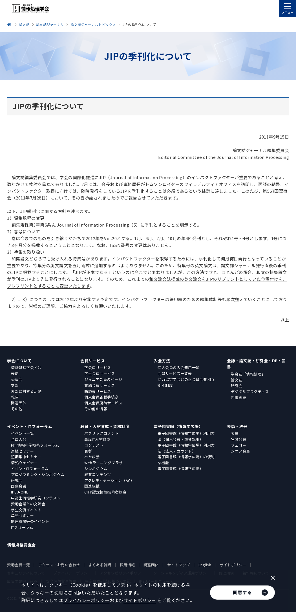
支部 (15, 385)
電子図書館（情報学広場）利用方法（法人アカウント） (186, 448)
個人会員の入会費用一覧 (179, 367)
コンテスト (93, 445)
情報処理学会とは (26, 367)
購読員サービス (97, 391)
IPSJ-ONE (19, 492)
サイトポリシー (233, 564)
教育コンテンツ (97, 474)
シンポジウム (95, 468)
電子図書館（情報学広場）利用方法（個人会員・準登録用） (186, 436)
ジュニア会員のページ (103, 379)
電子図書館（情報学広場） (178, 426)
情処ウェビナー (24, 462)
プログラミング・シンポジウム (37, 474)
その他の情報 (95, 408)
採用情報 (127, 564)
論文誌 (236, 380)
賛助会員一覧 (18, 564)
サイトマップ (178, 564)
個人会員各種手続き (101, 397)
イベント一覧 (22, 433)
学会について (19, 360)
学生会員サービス (99, 373)
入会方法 (162, 360)
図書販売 (238, 397)
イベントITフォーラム (29, 468)
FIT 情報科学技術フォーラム (35, 445)
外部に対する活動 (26, 391)
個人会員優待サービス (103, 402)
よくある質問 (100, 564)
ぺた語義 (92, 456)
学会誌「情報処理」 (248, 374)
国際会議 (18, 486)
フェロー (238, 445)
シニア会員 (240, 451)
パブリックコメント (101, 433)
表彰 (15, 373)
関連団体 (18, 402)
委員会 (17, 379)
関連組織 (92, 486)
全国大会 (18, 439)
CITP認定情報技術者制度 (105, 492)
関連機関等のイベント (30, 521)
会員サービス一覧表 (175, 373)
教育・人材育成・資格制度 (104, 426)
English (204, 564)
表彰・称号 (237, 426)
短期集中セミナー (26, 456)
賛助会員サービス (99, 385)
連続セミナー (22, 451)
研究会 (236, 385)
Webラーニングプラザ (103, 462)
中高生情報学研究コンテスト (36, 498)
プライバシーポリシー (86, 600)
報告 (15, 397)
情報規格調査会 (21, 545)
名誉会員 (238, 439)
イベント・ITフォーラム (29, 426)
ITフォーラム (22, 527)
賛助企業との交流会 (28, 503)
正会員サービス (97, 367)
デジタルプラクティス (250, 391)
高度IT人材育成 (97, 439)
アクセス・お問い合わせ (59, 564)
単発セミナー (22, 515)
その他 (17, 408)
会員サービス (92, 360)
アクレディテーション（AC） (109, 480)
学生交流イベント (26, 509)
